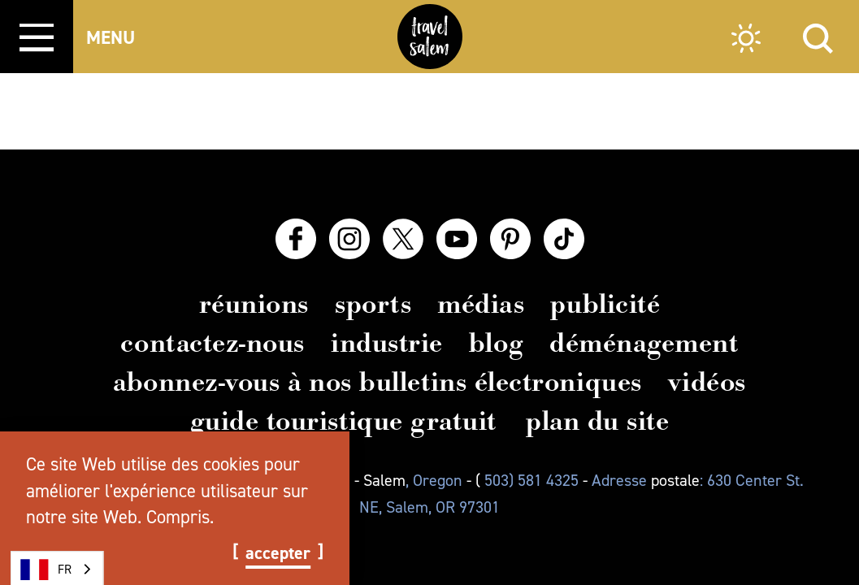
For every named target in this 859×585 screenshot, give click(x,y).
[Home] (429, 36)
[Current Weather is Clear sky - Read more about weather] (746, 40)
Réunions (254, 304)
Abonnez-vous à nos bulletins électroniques (377, 382)
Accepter (277, 553)
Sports (373, 304)
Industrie (387, 343)
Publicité (605, 304)
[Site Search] (818, 36)
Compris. (180, 517)
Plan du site (597, 421)
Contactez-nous (212, 343)
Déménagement (643, 343)
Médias (480, 304)
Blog (496, 343)
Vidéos (707, 382)
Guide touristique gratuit (343, 421)
